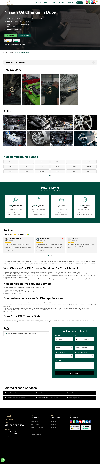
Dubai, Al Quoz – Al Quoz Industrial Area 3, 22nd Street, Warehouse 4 (12, 434)
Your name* (58, 335)
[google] (97, 1)
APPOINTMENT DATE (61, 352)
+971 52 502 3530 (91, 3)
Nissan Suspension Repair (45, 393)
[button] (49, 175)
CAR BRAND (58, 344)
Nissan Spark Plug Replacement (47, 397)
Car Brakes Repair (36, 434)
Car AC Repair (34, 421)
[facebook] (89, 421)
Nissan (11, 52)
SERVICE (77, 344)
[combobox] (78, 339)
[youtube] (94, 1)
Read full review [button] (9, 250)
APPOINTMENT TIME (81, 352)
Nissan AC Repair (73, 393)
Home (5, 52)
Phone (77, 335)
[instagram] (87, 1)
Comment (58, 360)
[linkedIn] (86, 421)
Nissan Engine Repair (74, 397)
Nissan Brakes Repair (12, 393)
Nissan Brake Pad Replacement (15, 397)
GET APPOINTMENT (74, 373)
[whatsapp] (89, 1)
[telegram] (92, 1)
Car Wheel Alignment (37, 427)
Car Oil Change (35, 424)
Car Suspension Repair (37, 431)
